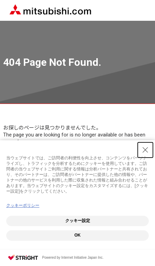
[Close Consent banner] (145, 150)
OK (78, 235)
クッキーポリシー (22, 205)
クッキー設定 (77, 220)
